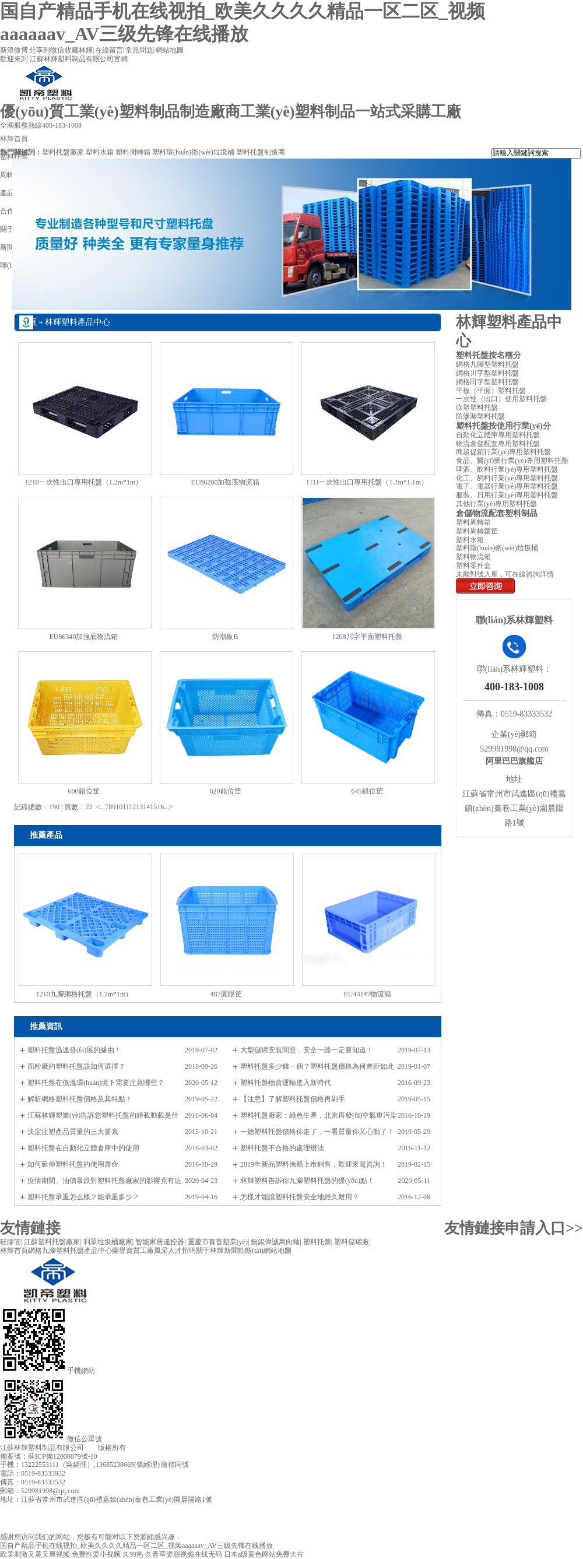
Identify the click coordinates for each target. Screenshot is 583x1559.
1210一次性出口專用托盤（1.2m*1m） (84, 482)
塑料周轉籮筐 (477, 531)
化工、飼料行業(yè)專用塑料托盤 (507, 478)
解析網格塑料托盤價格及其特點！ (79, 1099)
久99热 (132, 1554)
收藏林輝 (79, 50)
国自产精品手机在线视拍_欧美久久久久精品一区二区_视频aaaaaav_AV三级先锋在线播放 (136, 1546)
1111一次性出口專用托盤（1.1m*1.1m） (367, 482)
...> (168, 807)
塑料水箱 (100, 152)
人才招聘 (182, 1251)
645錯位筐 (367, 791)
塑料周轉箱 (132, 152)
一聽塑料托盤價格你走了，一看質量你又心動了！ (317, 1132)
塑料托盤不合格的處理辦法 (282, 1148)
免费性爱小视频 (96, 1554)
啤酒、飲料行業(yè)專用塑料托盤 (507, 469)
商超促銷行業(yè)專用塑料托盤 (503, 452)
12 (132, 807)
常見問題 (139, 50)
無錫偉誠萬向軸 (275, 1242)
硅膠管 (10, 1242)
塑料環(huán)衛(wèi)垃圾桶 (193, 152)
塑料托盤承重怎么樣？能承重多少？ (83, 1197)
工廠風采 (154, 1251)
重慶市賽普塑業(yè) (218, 1242)
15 (153, 807)
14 (146, 807)
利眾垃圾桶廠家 (107, 1242)
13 (139, 807)
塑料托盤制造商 (260, 152)
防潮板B (225, 637)
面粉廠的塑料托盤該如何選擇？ (76, 1066)
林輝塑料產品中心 (77, 322)
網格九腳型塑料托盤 (487, 364)
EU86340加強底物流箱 (84, 637)
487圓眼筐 (226, 994)
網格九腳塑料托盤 (56, 1251)
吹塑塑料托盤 (477, 407)
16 (160, 807)
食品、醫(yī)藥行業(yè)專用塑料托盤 (512, 461)
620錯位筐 (225, 791)
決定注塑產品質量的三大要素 (72, 1132)
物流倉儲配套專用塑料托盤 (498, 444)
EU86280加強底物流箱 (225, 482)
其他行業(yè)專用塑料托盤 (496, 504)
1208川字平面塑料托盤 (367, 637)
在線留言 (109, 50)
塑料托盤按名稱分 (488, 355)
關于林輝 (210, 1251)
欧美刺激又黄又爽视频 (35, 1554)
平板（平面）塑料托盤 (491, 391)
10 (118, 807)
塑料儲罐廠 (351, 1242)
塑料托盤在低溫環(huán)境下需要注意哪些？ (95, 1083)
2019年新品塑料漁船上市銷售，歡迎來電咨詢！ (313, 1164)
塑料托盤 (317, 1242)
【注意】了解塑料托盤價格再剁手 (292, 1099)
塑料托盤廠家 (63, 152)
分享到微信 (46, 50)
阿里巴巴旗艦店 (514, 761)
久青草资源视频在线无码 (183, 1554)
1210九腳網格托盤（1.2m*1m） (84, 994)
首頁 (28, 322)
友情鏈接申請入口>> (513, 1228)
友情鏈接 (30, 1228)
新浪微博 (14, 50)
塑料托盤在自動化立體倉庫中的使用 (83, 1148)
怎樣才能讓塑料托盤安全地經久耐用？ (299, 1197)
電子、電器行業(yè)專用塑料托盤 (507, 486)
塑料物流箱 (473, 557)
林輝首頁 (14, 1251)
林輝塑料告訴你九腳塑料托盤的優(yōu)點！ (307, 1181)
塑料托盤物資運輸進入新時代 (285, 1083)
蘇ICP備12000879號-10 (62, 1456)
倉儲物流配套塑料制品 (497, 513)
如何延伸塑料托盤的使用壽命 (72, 1164)
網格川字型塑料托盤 (487, 373)
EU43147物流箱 (368, 994)
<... (100, 807)
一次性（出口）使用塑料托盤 (501, 399)
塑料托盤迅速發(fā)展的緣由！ (74, 1050)
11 (125, 807)
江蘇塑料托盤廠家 (52, 1242)
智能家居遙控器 (159, 1242)
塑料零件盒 (473, 565)
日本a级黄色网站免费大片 (264, 1554)
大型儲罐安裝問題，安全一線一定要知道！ (306, 1050)
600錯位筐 (84, 791)
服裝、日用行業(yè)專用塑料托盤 (507, 495)
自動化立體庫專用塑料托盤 (498, 435)
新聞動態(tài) (244, 1251)
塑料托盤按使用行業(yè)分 (503, 426)
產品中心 (98, 1251)
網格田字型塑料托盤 (487, 382)
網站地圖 (170, 50)
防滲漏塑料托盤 (480, 416)
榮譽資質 (126, 1251)
